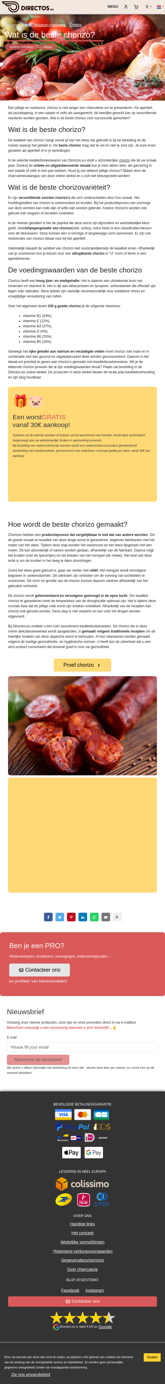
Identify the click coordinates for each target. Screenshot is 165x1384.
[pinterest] (71, 917)
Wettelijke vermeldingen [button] (83, 1242)
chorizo (124, 160)
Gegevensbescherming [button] (82, 1260)
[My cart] (137, 7)
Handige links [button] (82, 1224)
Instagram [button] (94, 1290)
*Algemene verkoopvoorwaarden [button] (83, 1251)
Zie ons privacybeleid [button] (30, 1374)
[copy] (117, 917)
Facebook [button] (70, 1290)
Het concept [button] (83, 1233)
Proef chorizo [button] (82, 665)
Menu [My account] (112, 6)
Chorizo (76, 25)
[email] (105, 917)
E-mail (12, 1037)
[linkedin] (82, 917)
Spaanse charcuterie (50, 25)
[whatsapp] (94, 917)
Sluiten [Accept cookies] (152, 1357)
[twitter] (59, 917)
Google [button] (105, 1327)
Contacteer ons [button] (39, 970)
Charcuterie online (16, 25)
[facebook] (48, 917)
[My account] (126, 6)
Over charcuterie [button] (82, 1269)
